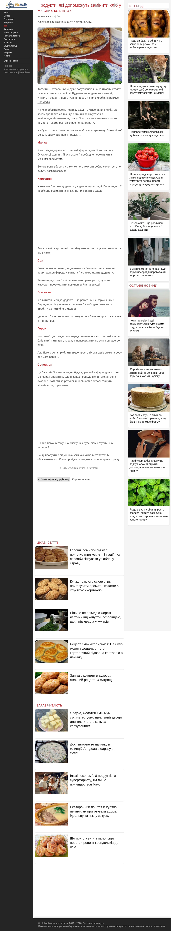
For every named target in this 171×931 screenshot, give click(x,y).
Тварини (8, 52)
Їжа (58, 16)
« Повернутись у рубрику (53, 479)
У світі (7, 55)
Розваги (8, 42)
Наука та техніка (12, 35)
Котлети (93, 468)
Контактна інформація (16, 69)
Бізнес (7, 15)
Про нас (8, 65)
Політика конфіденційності (18, 72)
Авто (6, 12)
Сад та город (10, 45)
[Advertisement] (80, 219)
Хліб (64, 468)
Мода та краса (11, 32)
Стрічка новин (81, 479)
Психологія (9, 39)
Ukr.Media (44, 102)
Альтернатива (78, 468)
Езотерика (9, 19)
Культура (8, 29)
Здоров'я (8, 22)
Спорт (7, 49)
